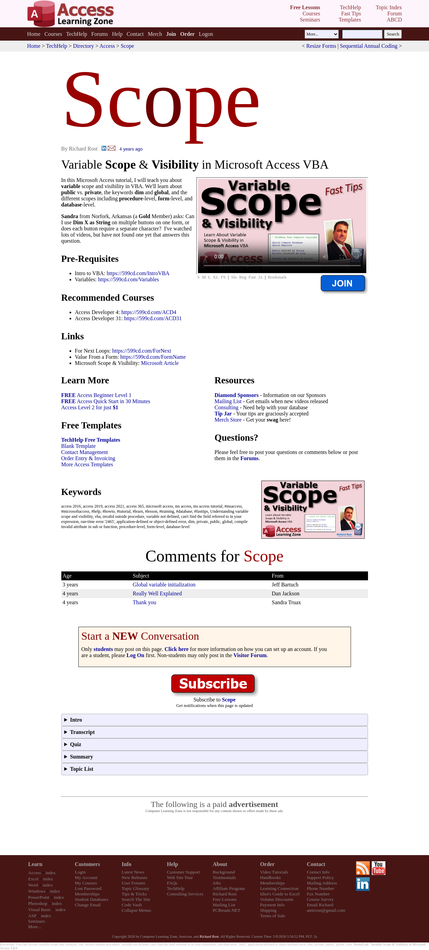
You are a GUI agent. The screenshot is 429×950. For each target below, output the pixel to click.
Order (267, 864)
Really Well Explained (157, 593)
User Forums (133, 882)
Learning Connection (279, 888)
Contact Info (318, 872)
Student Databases (91, 899)
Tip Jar (223, 413)
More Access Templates (87, 464)
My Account (86, 877)
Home (33, 34)
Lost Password (88, 888)
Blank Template (78, 446)
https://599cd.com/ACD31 (153, 318)
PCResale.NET (226, 910)
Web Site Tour (180, 877)
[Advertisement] (214, 834)
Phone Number (320, 888)
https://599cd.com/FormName (153, 357)
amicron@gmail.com (326, 910)
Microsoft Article (160, 363)
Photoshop (37, 903)
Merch (155, 34)
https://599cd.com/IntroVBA (138, 273)
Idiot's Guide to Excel (280, 893)
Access (107, 46)
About (220, 864)
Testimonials (224, 877)
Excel (33, 878)
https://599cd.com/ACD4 (148, 312)
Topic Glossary (135, 888)
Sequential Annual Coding (369, 46)
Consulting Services (185, 893)
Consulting (227, 407)
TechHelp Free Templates (90, 440)
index (51, 872)
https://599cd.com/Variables (128, 279)
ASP (32, 915)
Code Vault (132, 904)
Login (80, 872)
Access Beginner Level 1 (96, 395)
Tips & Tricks (134, 893)
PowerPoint (38, 897)
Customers (87, 864)
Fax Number (318, 893)
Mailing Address (322, 882)
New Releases (134, 877)
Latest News (133, 872)
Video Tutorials (274, 872)
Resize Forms (321, 46)
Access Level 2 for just (90, 407)
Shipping (268, 910)
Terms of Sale (272, 915)
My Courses (86, 882)
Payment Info (272, 904)
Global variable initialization (164, 584)
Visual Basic (39, 909)
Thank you (144, 602)
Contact (135, 34)
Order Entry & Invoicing (88, 458)
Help (117, 34)
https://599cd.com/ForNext (141, 351)
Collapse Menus (136, 910)
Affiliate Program (229, 888)
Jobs (217, 882)
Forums (99, 34)
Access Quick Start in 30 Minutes (105, 401)
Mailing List (228, 401)
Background (224, 872)
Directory (83, 46)
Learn (35, 864)
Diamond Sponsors (237, 395)
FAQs (172, 882)
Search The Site (136, 899)
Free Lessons (224, 899)
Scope (127, 46)
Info (126, 864)
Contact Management (84, 452)
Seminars (36, 921)
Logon (206, 34)
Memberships (87, 893)
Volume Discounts (276, 899)
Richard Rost (224, 893)
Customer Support (183, 872)
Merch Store (228, 420)
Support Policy (320, 877)
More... (35, 926)
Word (33, 885)
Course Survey (320, 899)
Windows (37, 891)
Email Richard (320, 904)
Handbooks (270, 877)
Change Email (88, 904)
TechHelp (76, 34)
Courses (53, 34)
